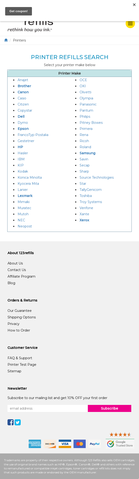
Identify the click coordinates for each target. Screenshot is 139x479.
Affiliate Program (21, 276)
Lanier (23, 190)
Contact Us (17, 270)
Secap (85, 165)
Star (83, 183)
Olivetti (85, 92)
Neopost (25, 226)
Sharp (84, 171)
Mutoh (23, 214)
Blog (11, 283)
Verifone (86, 208)
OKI (83, 86)
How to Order (19, 330)
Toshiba (86, 196)
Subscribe (109, 408)
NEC (21, 220)
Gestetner (26, 141)
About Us (15, 263)
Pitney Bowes (91, 123)
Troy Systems (91, 202)
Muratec (24, 208)
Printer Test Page (22, 364)
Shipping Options (22, 317)
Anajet (23, 80)
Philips (85, 116)
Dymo (23, 123)
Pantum (86, 110)
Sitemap (14, 371)
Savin (84, 159)
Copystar (25, 110)
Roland (85, 147)
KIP (21, 165)
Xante (84, 214)
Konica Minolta (30, 177)
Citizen (23, 104)
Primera (86, 129)
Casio (22, 98)
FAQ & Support (20, 358)
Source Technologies (97, 177)
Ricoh (84, 141)
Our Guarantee (20, 311)
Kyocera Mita (28, 183)
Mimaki (24, 202)
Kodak (23, 171)
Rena (84, 135)
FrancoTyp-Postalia (33, 135)
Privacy (13, 324)
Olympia (86, 98)
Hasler (23, 153)
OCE (83, 80)
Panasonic (88, 104)
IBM (21, 159)
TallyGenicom (91, 190)
